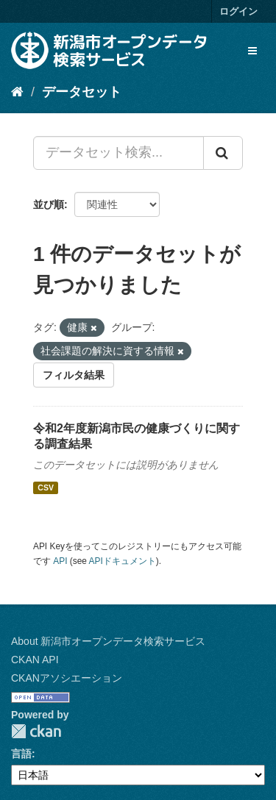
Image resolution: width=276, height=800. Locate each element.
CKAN (36, 731)
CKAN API (35, 659)
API (60, 561)
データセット (81, 92)
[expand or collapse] (252, 50)
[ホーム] (17, 92)
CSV (46, 487)
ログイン (238, 11)
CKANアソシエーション (66, 678)
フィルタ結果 (74, 375)
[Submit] (223, 153)
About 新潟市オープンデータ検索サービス (108, 641)
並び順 (48, 204)
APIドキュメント (122, 561)
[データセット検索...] (118, 153)
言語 (21, 754)
